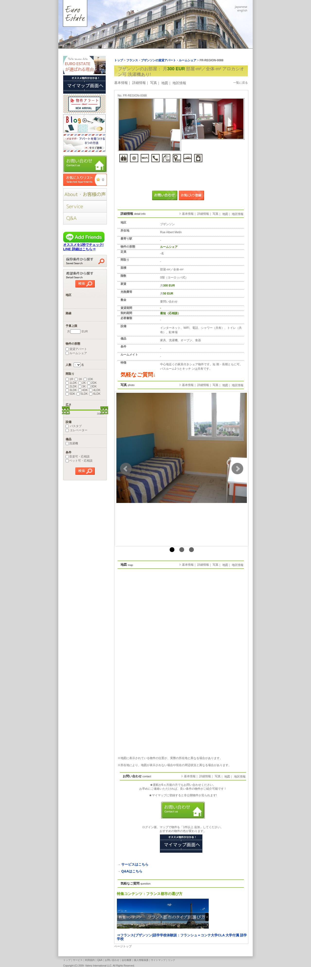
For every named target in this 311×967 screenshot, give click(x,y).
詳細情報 (139, 83)
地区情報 (179, 83)
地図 (164, 83)
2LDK (71, 386)
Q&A (99, 960)
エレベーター (76, 430)
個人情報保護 (141, 960)
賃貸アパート (76, 349)
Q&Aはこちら (131, 871)
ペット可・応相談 (79, 460)
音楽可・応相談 (78, 456)
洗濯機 (72, 443)
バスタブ (74, 426)
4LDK (94, 390)
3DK (92, 386)
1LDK (71, 383)
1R (69, 379)
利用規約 (90, 960)
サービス (78, 960)
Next (237, 469)
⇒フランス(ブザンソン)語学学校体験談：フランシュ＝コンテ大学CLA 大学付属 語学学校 (182, 937)
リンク (171, 960)
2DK (92, 383)
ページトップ (123, 946)
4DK (83, 390)
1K (78, 379)
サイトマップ (158, 960)
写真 (153, 83)
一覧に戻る (240, 82)
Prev (126, 469)
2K (82, 383)
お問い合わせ (112, 960)
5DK (70, 393)
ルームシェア (76, 353)
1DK (88, 379)
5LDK (82, 393)
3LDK (71, 390)
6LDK (94, 393)
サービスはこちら (134, 864)
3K (82, 386)
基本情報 (121, 83)
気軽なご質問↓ (138, 375)
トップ (66, 960)
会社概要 (126, 960)
